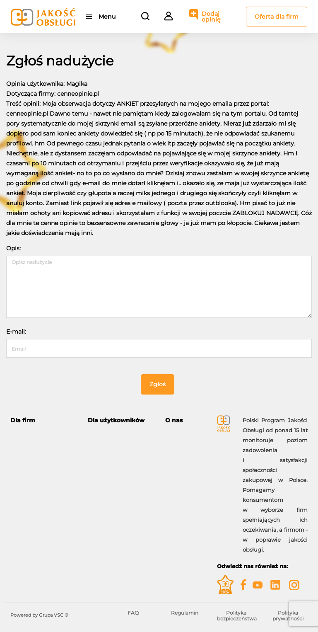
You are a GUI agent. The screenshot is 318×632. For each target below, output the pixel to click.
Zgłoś (157, 384)
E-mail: (16, 331)
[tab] (42, 420)
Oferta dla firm (277, 16)
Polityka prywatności (288, 616)
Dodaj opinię (211, 16)
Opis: (13, 248)
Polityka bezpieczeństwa (237, 616)
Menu (107, 16)
